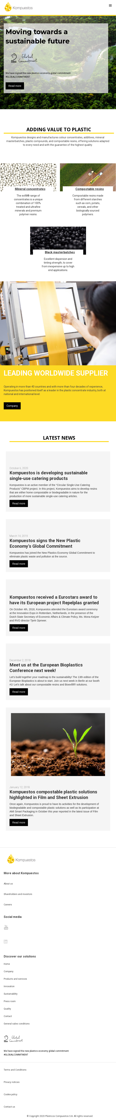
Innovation (9, 986)
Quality (7, 1008)
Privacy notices (12, 1082)
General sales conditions (17, 1023)
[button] (110, 5)
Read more (14, 85)
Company (12, 405)
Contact (8, 1016)
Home (7, 964)
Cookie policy (10, 1094)
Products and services (15, 979)
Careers (8, 904)
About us (8, 883)
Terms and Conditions (15, 1070)
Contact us (9, 1106)
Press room (10, 1001)
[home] (18, 6)
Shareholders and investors (18, 894)
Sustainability (11, 994)
